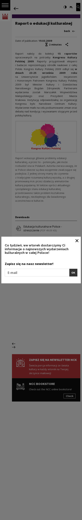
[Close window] (77, 240)
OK (73, 272)
